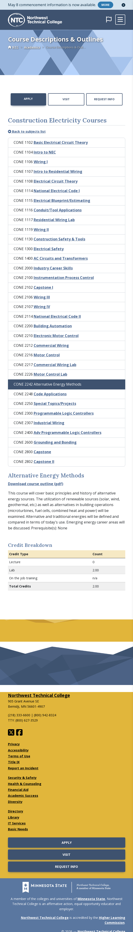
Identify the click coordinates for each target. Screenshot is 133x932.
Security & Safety (22, 777)
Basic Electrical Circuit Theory (61, 142)
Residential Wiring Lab (54, 219)
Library (13, 817)
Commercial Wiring (51, 345)
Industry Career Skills (53, 268)
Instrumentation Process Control (64, 277)
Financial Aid (18, 790)
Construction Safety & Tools (59, 239)
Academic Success (23, 795)
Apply (28, 99)
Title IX (14, 762)
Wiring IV (42, 306)
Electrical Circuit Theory (56, 181)
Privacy (14, 744)
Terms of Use (19, 756)
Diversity (15, 802)
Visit (66, 99)
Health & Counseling (24, 784)
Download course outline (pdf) (35, 483)
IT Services (17, 823)
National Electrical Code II (57, 316)
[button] (123, 5)
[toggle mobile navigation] (120, 20)
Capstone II (44, 461)
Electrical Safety (49, 248)
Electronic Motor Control (56, 335)
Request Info (104, 99)
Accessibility (18, 750)
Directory (15, 811)
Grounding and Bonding (55, 442)
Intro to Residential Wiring (58, 171)
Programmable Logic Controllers (64, 413)
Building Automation (53, 325)
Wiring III (42, 297)
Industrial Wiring (49, 422)
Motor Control (47, 354)
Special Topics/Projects (55, 403)
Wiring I (41, 161)
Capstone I (43, 287)
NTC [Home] (13, 47)
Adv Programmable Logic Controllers (67, 432)
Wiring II (41, 229)
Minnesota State (91, 899)
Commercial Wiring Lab (55, 364)
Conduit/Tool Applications (58, 210)
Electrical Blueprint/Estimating (62, 200)
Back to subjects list (27, 131)
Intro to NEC (45, 152)
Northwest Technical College (39, 695)
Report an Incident (23, 768)
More (105, 5)
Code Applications (50, 393)
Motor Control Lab (50, 374)
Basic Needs (18, 829)
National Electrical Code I (57, 190)
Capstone (42, 451)
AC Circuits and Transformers (61, 258)
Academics (32, 47)
